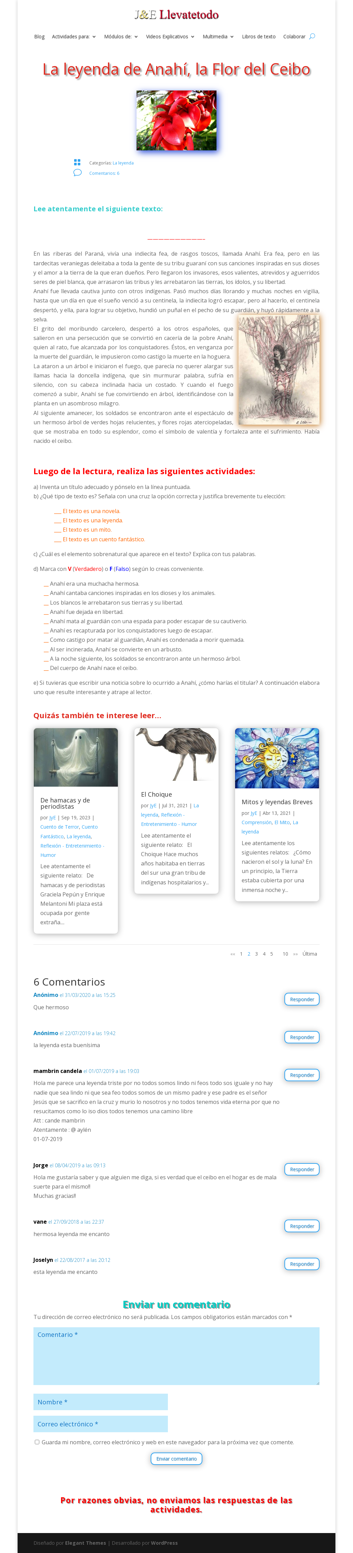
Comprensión (257, 822)
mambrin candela (57, 1071)
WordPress (164, 1543)
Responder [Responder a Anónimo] (302, 999)
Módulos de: (118, 37)
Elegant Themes (85, 1543)
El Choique (156, 794)
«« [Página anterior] (232, 953)
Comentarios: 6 (104, 173)
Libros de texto (259, 37)
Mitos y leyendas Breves (277, 802)
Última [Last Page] (310, 953)
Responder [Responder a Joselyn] (302, 1264)
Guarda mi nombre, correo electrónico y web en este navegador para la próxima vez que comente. (168, 1442)
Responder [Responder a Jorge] (302, 1169)
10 (285, 953)
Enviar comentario (176, 1458)
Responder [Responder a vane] (302, 1226)
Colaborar (294, 37)
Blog (39, 37)
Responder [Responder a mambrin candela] (302, 1075)
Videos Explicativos (167, 37)
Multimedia (215, 37)
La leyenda (123, 163)
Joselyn (43, 1260)
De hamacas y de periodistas (65, 803)
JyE (52, 817)
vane (40, 1221)
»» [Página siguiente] (295, 953)
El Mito (282, 822)
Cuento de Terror (59, 826)
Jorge (40, 1165)
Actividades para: (71, 37)
